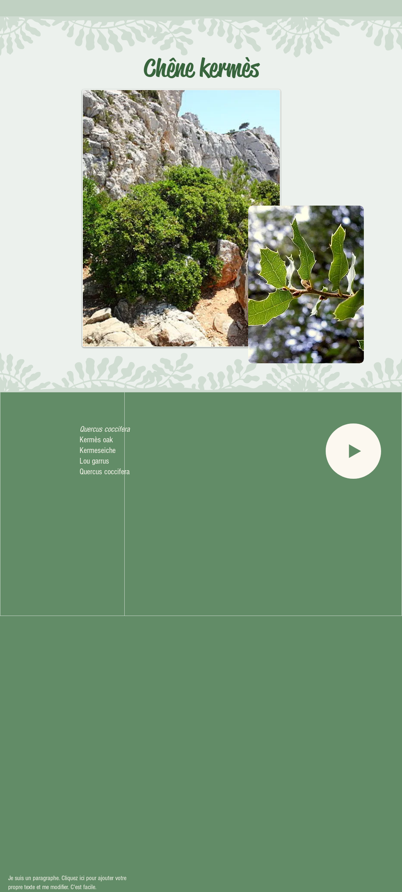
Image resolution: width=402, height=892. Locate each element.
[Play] (353, 451)
